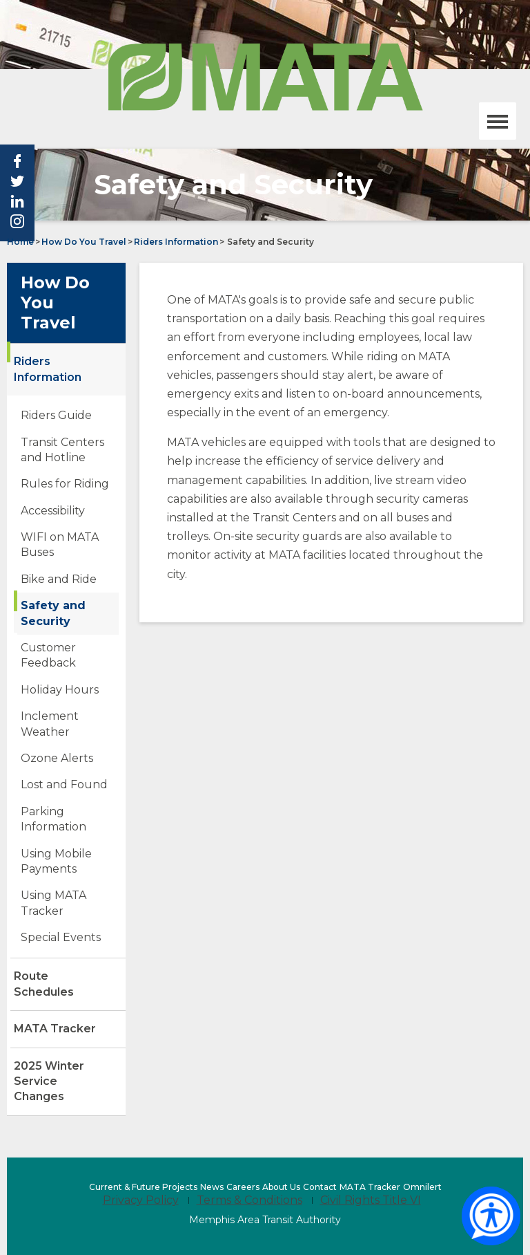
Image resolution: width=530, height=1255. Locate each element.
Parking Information (53, 819)
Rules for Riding (65, 483)
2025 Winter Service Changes (62, 1087)
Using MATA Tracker (65, 906)
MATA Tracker (55, 1028)
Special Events (61, 937)
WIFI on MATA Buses (61, 548)
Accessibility (53, 510)
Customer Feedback (48, 655)
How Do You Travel (83, 241)
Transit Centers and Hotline (62, 450)
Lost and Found (64, 784)
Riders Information (176, 241)
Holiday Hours (60, 689)
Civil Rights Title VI (370, 1200)
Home (20, 241)
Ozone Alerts (57, 758)
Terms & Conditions (249, 1200)
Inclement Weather (50, 723)
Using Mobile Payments (70, 865)
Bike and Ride (59, 579)
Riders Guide (56, 415)
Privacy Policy (141, 1200)
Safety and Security (53, 613)
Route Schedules (67, 989)
